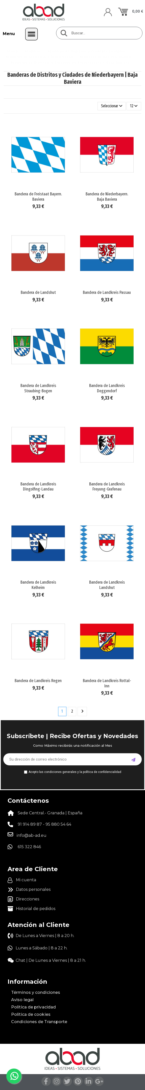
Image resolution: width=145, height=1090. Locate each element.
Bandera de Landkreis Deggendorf (107, 388)
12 (134, 105)
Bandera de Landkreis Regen (38, 680)
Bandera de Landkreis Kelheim (38, 585)
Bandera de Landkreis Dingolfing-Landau (38, 486)
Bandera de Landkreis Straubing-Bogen (38, 388)
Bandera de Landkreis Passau (107, 292)
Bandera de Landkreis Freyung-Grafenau (107, 486)
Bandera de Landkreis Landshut (107, 585)
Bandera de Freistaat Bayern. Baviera (38, 196)
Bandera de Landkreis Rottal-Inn (107, 683)
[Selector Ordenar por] (112, 106)
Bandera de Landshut (38, 292)
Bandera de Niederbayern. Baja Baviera (107, 196)
